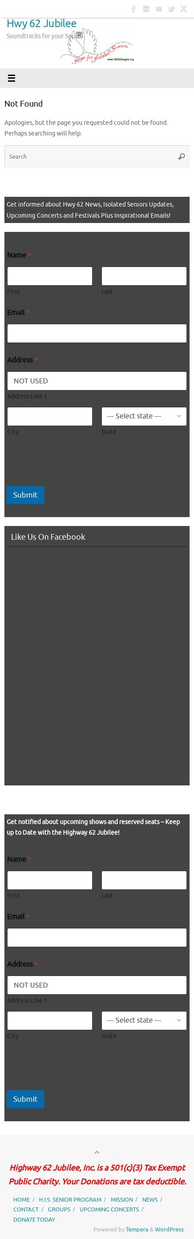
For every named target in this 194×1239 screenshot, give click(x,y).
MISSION (122, 1199)
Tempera (137, 1229)
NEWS (150, 1199)
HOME (21, 1199)
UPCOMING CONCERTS (109, 1209)
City (13, 432)
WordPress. (170, 1229)
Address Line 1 (27, 396)
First (13, 291)
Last (107, 291)
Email (18, 313)
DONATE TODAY (34, 1219)
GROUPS (59, 1209)
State (108, 432)
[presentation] (74, 480)
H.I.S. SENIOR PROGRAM (70, 1199)
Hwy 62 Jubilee (41, 23)
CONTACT (26, 1209)
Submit (25, 495)
